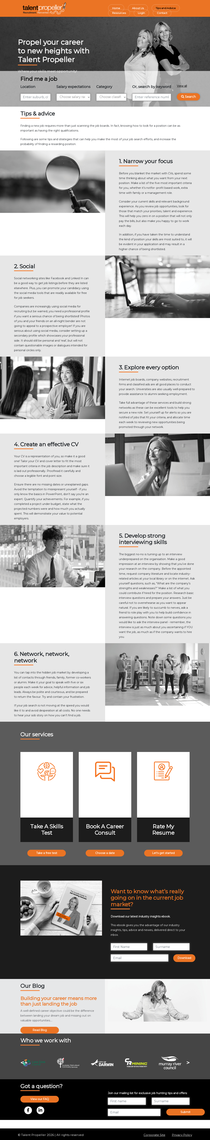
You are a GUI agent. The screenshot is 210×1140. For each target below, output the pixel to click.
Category (104, 86)
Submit (185, 1112)
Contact (162, 12)
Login (141, 12)
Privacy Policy (182, 1135)
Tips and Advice (166, 8)
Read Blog (40, 1030)
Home (116, 8)
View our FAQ (39, 1099)
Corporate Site (154, 1135)
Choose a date (105, 853)
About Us (138, 8)
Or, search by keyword (151, 86)
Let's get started (163, 853)
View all (182, 86)
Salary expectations (73, 86)
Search (188, 97)
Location (27, 86)
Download (184, 958)
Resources (119, 12)
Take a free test (46, 853)
